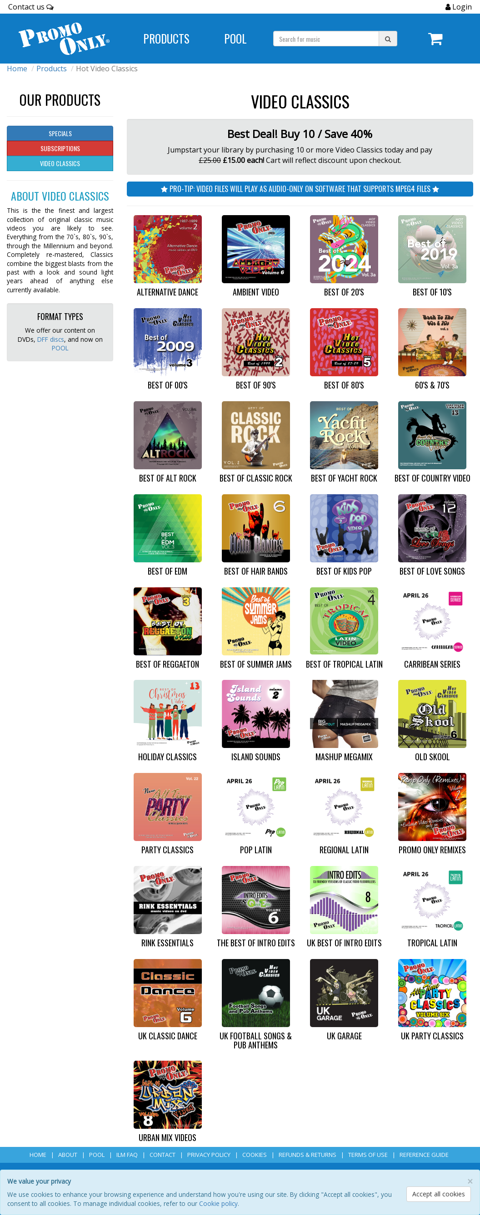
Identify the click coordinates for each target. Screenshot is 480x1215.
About (67, 1155)
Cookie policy (218, 1203)
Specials (60, 133)
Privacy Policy (208, 1155)
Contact (162, 1155)
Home (17, 69)
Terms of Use (368, 1155)
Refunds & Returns (307, 1155)
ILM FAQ (127, 1155)
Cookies (254, 1155)
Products (51, 69)
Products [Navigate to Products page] (166, 38)
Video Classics (60, 163)
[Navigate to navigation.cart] (435, 39)
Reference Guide (424, 1155)
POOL (60, 348)
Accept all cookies (438, 1194)
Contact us (31, 7)
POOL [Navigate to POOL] (235, 38)
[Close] (470, 1181)
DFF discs (50, 339)
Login (461, 7)
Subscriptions (60, 148)
